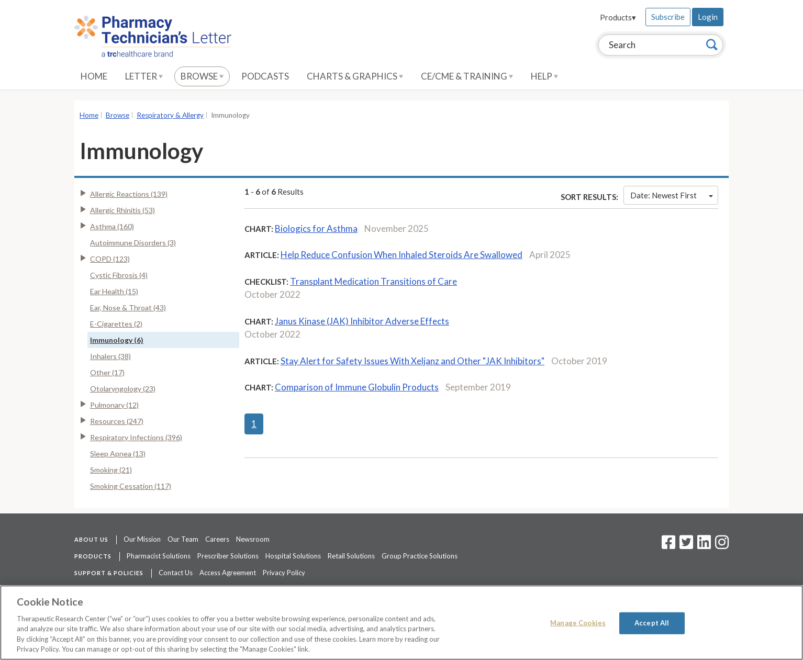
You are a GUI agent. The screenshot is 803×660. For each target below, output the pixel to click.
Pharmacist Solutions (159, 556)
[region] (401, 622)
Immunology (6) (116, 339)
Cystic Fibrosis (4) (119, 275)
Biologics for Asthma (316, 228)
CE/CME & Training (467, 76)
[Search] (711, 44)
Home (94, 76)
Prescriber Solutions (228, 556)
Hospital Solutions (293, 556)
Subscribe (668, 16)
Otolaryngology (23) (122, 388)
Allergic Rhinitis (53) (122, 210)
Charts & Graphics (355, 76)
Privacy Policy (284, 572)
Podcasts (265, 76)
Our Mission (142, 539)
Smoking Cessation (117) (130, 486)
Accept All (651, 623)
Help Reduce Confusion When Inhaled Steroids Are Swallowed (401, 254)
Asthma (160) (112, 226)
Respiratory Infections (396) (136, 437)
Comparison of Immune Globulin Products (357, 387)
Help (544, 76)
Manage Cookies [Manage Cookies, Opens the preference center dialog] (578, 623)
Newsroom (253, 539)
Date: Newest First (671, 195)
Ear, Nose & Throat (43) (128, 307)
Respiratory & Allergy (170, 115)
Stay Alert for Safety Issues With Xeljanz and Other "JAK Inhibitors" (412, 360)
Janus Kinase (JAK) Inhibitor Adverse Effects (362, 321)
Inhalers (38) (110, 356)
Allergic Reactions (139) (129, 193)
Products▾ (618, 17)
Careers (217, 539)
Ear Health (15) (114, 291)
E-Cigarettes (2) (116, 323)
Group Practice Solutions (420, 556)
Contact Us (176, 572)
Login (708, 16)
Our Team (183, 539)
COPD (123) (110, 258)
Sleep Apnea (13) (118, 453)
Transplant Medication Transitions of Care (373, 281)
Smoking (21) (111, 469)
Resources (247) (116, 421)
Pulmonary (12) (114, 404)
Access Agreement (227, 572)
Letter (144, 76)
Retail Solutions (351, 556)
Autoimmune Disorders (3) (133, 242)
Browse (202, 76)
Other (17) (107, 372)
